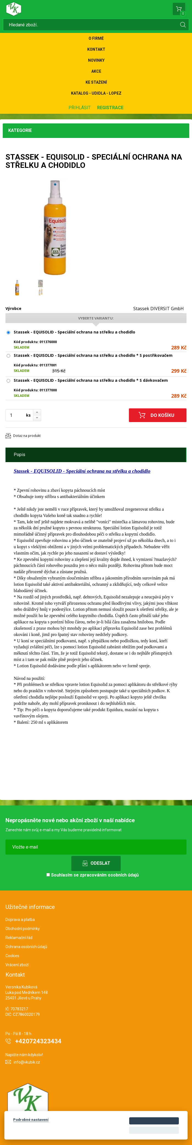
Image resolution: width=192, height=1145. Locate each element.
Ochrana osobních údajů (26, 947)
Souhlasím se (92, 875)
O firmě (96, 38)
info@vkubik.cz (27, 1062)
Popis (19, 454)
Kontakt (96, 49)
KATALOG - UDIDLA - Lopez (96, 93)
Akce (96, 71)
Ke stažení (96, 82)
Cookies (12, 956)
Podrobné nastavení (31, 1119)
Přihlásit (80, 107)
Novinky (96, 60)
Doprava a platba (20, 919)
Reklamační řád (18, 937)
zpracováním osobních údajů (109, 875)
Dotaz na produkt (27, 435)
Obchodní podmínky (22, 928)
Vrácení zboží (17, 965)
